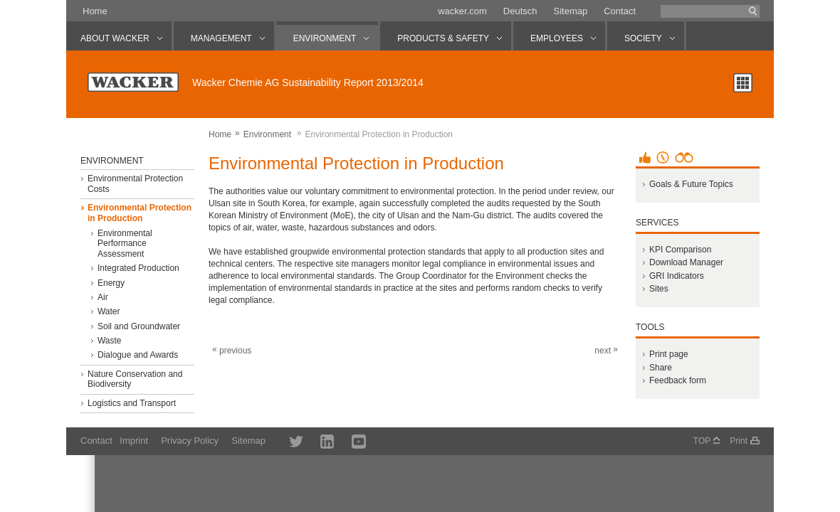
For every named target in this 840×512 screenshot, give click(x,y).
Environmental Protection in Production (139, 213)
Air (103, 297)
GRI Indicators (676, 276)
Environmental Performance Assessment (125, 243)
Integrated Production (138, 268)
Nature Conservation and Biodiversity (135, 379)
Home (95, 11)
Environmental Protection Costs (135, 183)
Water (109, 311)
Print (738, 441)
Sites (658, 289)
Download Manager (686, 262)
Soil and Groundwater (139, 326)
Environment (267, 134)
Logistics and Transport (132, 403)
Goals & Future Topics (691, 184)
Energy (111, 283)
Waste (110, 341)
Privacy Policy (190, 440)
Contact (620, 11)
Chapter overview (742, 82)
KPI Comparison (680, 250)
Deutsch (520, 11)
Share (660, 368)
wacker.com (462, 11)
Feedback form (677, 380)
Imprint (134, 440)
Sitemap (570, 11)
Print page (668, 354)
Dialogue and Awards (138, 355)
